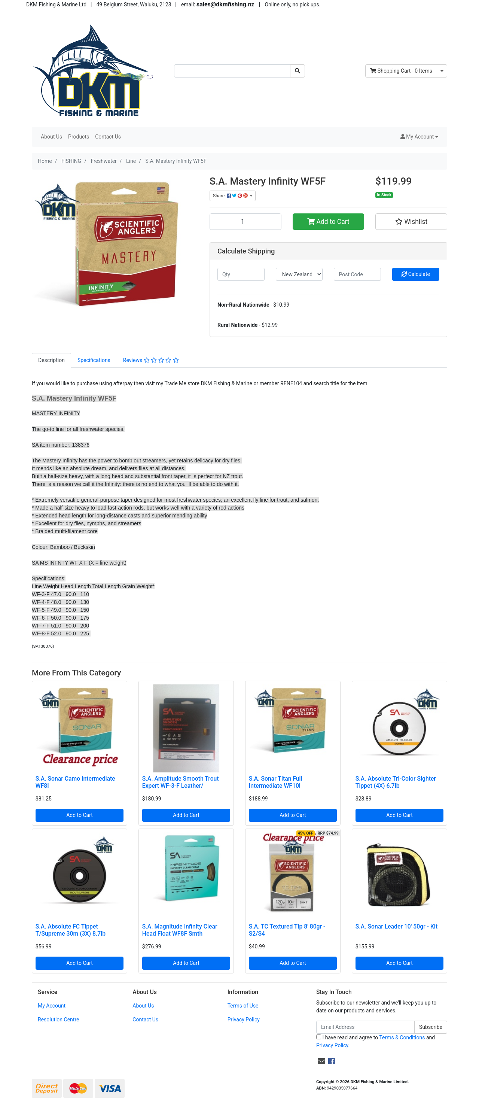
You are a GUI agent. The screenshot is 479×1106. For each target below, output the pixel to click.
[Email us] (321, 1061)
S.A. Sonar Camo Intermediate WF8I (75, 782)
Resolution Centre (58, 1020)
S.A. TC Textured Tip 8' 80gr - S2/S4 (287, 930)
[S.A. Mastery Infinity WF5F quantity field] (245, 221)
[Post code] (357, 274)
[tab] (51, 360)
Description (51, 360)
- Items (401, 71)
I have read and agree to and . (375, 1041)
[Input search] (232, 71)
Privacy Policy (244, 1020)
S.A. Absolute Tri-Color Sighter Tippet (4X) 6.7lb (396, 782)
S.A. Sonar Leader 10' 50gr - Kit (396, 926)
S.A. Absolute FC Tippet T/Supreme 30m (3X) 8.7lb (71, 930)
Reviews (151, 360)
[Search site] (297, 71)
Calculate (416, 274)
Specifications (93, 360)
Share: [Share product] (231, 195)
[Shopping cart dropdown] (442, 71)
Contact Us (108, 137)
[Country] (299, 274)
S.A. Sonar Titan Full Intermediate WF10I (275, 782)
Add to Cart (328, 221)
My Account (51, 1006)
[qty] (241, 274)
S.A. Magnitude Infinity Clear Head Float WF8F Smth (179, 930)
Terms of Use (243, 1006)
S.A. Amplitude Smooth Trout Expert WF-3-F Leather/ (180, 782)
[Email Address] (365, 1027)
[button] (419, 137)
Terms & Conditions (402, 1037)
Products (78, 137)
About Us (51, 137)
